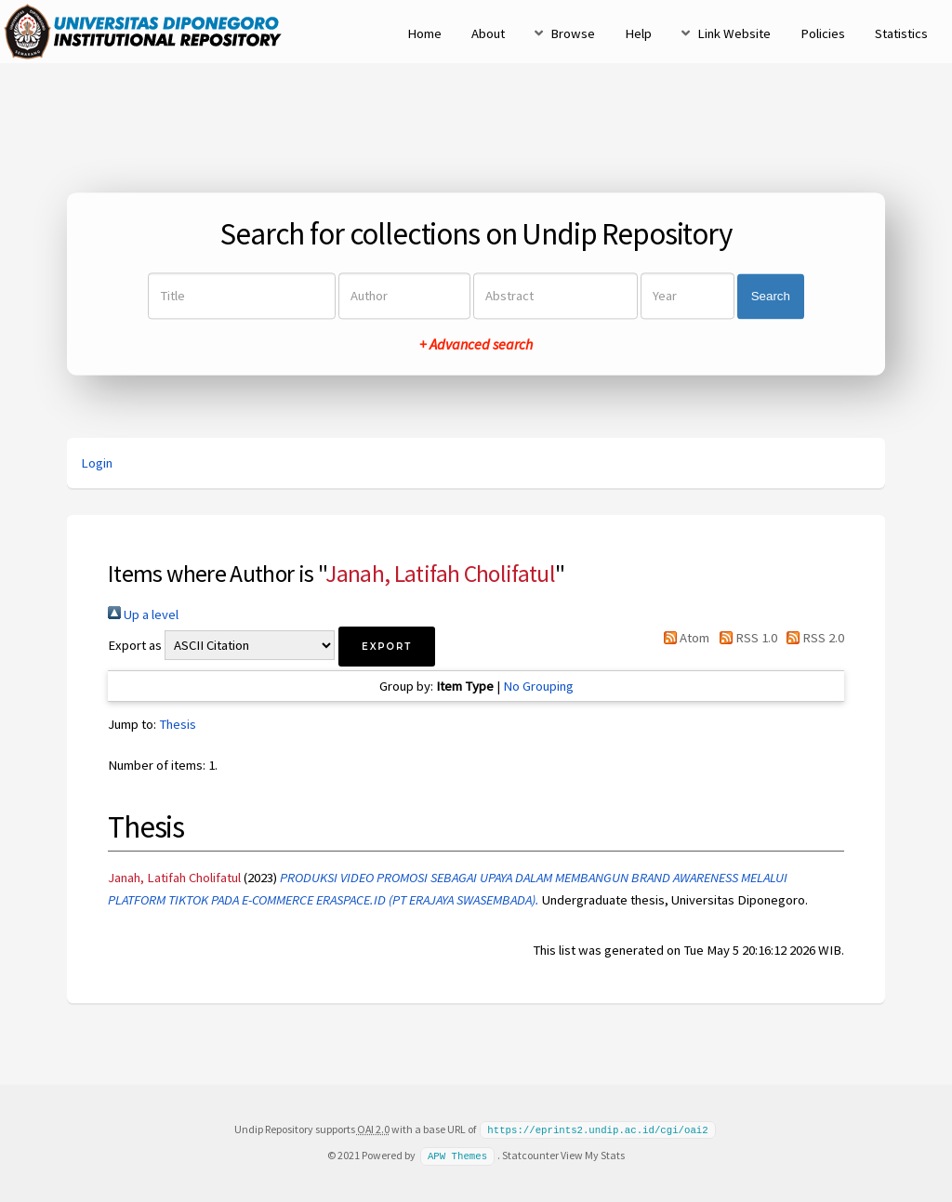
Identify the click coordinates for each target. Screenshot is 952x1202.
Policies (822, 33)
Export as (135, 645)
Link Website (734, 33)
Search (770, 296)
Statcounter (530, 1154)
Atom (683, 637)
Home (424, 33)
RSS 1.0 (744, 637)
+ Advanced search (476, 345)
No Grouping (538, 686)
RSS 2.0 (812, 637)
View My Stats (593, 1154)
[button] (386, 647)
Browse (572, 33)
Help (638, 33)
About (488, 33)
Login (96, 463)
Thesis (177, 724)
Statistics (901, 33)
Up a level (143, 614)
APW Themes (457, 1154)
